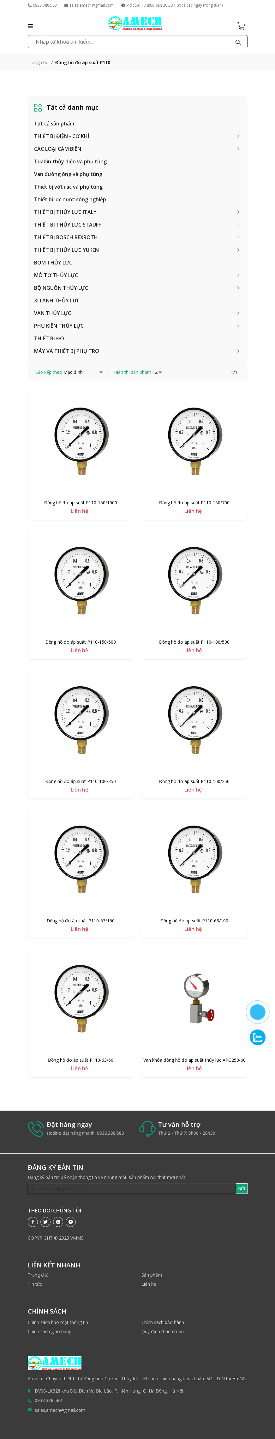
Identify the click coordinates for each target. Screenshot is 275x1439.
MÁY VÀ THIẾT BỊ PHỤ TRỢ (66, 351)
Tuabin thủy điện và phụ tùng (70, 161)
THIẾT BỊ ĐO (49, 338)
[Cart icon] (242, 25)
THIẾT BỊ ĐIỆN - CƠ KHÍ (61, 136)
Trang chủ (38, 62)
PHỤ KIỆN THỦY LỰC (59, 325)
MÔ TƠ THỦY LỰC (56, 275)
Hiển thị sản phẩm (132, 372)
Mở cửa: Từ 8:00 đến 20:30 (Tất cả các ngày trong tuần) (172, 5)
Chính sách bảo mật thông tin (58, 1322)
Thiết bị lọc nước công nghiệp (70, 199)
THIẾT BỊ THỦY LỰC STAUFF (67, 224)
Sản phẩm (151, 1275)
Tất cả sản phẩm (54, 123)
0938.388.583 (42, 5)
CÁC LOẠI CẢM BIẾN (57, 148)
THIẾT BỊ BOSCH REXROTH (66, 237)
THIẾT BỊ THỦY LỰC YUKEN (66, 249)
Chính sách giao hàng (49, 1331)
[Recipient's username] (132, 1188)
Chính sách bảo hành (162, 1322)
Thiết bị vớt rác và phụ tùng (68, 186)
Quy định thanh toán (162, 1331)
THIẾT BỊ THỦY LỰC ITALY (65, 212)
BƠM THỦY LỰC (53, 262)
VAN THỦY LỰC (52, 313)
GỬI (241, 1188)
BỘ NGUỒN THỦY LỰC (61, 287)
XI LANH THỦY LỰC (57, 300)
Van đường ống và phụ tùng (68, 174)
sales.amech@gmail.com (89, 5)
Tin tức (35, 1284)
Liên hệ (148, 1284)
